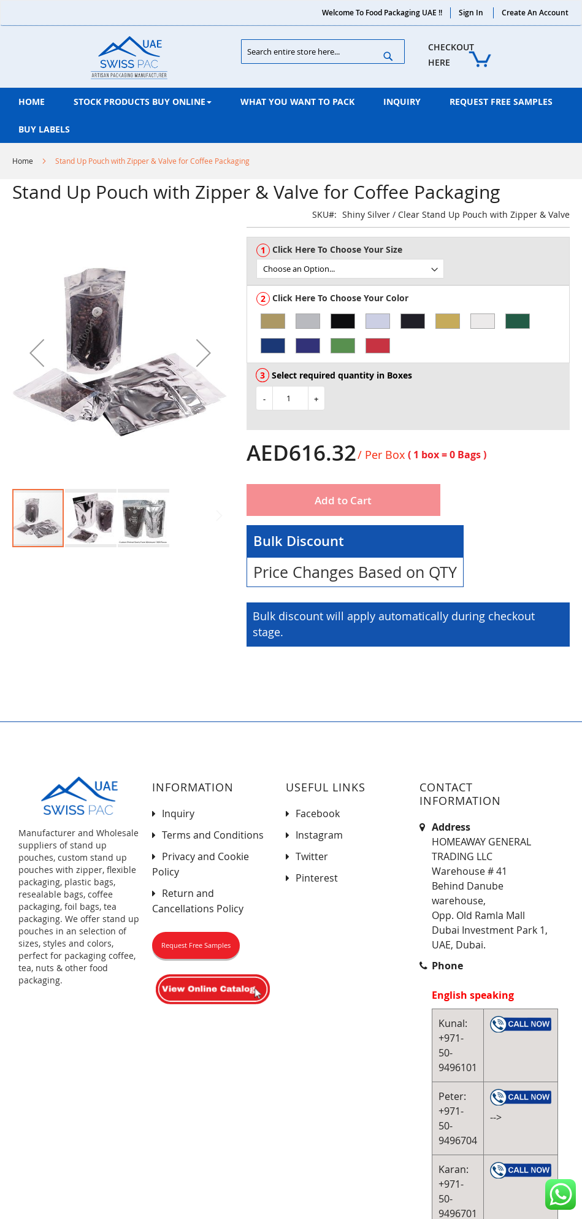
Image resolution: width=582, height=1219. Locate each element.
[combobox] (323, 51)
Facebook (318, 813)
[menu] (291, 115)
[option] (273, 321)
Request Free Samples (196, 945)
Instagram (319, 835)
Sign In (471, 12)
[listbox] (412, 269)
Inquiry (178, 813)
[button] (36, 353)
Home (22, 161)
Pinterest (317, 878)
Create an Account (535, 12)
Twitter (312, 856)
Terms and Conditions (213, 835)
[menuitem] (31, 101)
